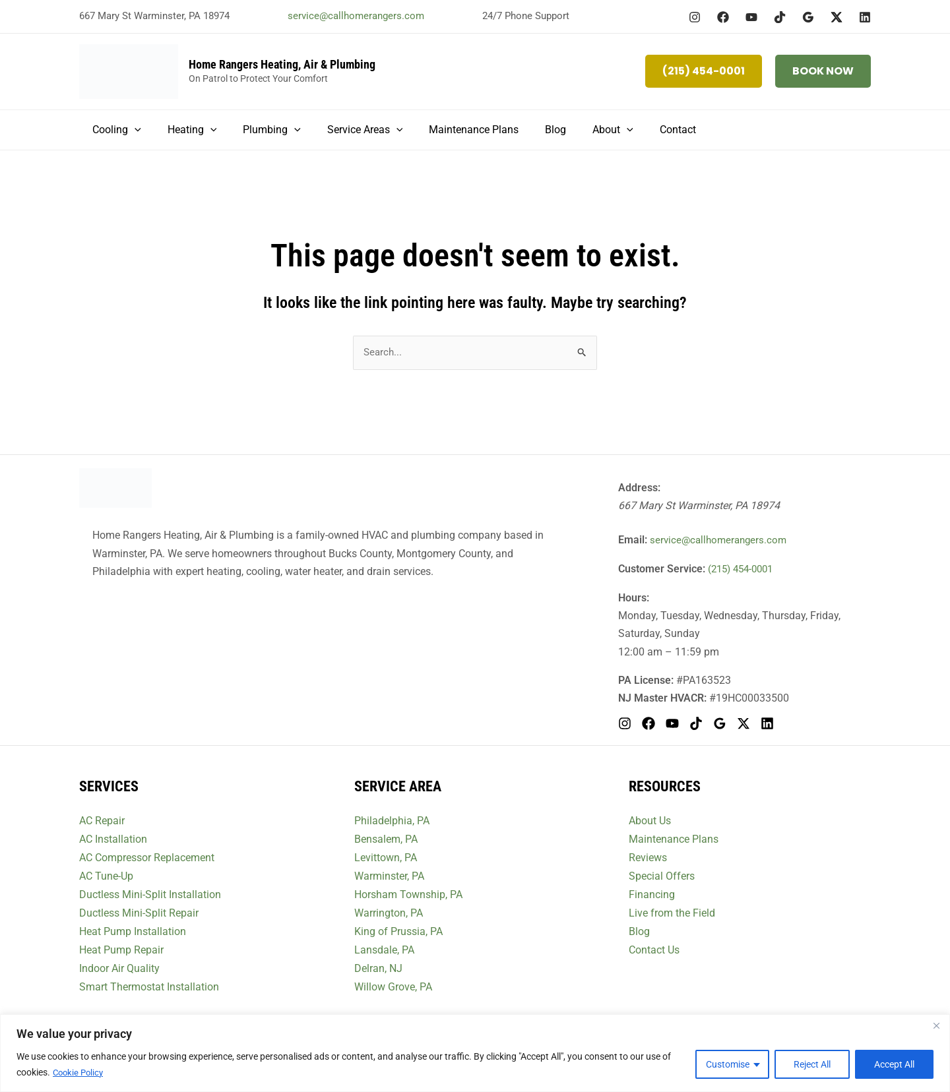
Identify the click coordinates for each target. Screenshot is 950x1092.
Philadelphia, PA (391, 821)
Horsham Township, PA (408, 893)
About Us (650, 821)
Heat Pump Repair (121, 947)
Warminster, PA (389, 875)
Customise (727, 1065)
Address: (639, 489)
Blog (639, 929)
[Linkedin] (865, 17)
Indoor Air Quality (119, 965)
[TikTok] (780, 17)
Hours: (633, 598)
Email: (632, 540)
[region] (475, 1053)
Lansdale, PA (384, 947)
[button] (703, 71)
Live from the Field (672, 911)
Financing (652, 893)
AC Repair (102, 821)
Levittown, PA (385, 857)
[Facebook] (723, 17)
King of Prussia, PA (398, 929)
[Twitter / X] (836, 17)
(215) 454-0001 (744, 569)
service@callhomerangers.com (356, 16)
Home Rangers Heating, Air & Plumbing (282, 64)
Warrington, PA (388, 911)
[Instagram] (695, 17)
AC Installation (113, 839)
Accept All (894, 1065)
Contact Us (654, 947)
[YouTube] (751, 17)
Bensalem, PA (386, 839)
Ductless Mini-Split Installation (150, 893)
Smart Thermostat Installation (149, 983)
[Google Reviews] (808, 17)
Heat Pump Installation (132, 929)
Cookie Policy (80, 1073)
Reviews (648, 857)
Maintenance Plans (673, 839)
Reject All (812, 1065)
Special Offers (662, 875)
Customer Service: (661, 569)
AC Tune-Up (106, 875)
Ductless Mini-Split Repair (139, 911)
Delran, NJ (378, 965)
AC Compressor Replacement (146, 857)
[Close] (936, 1026)
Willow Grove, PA (393, 983)
